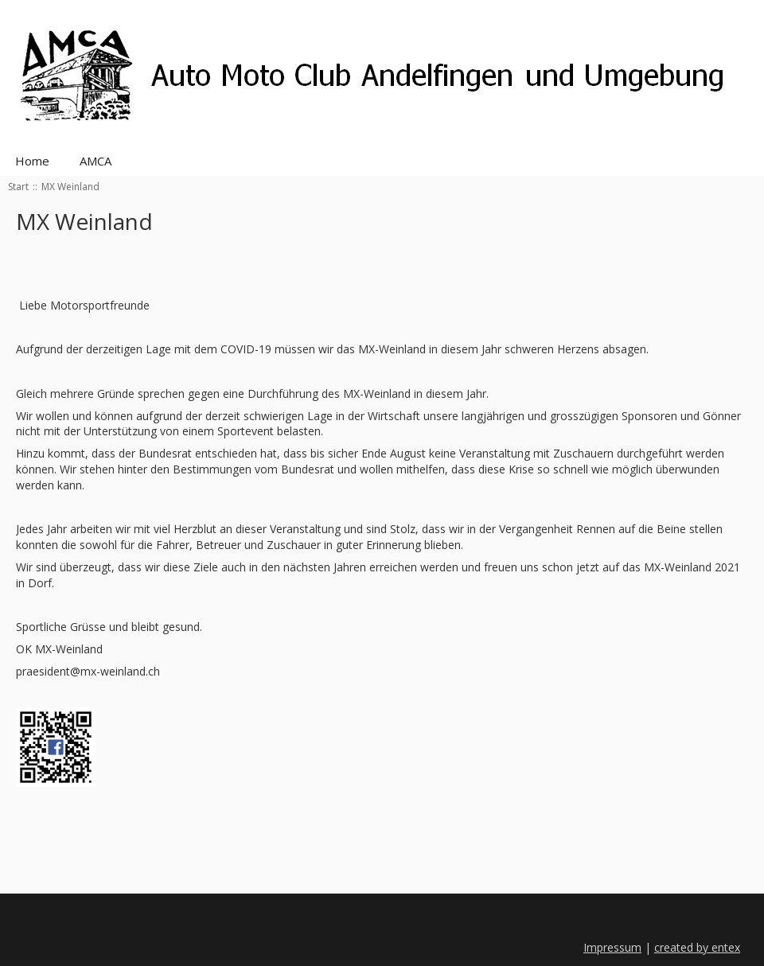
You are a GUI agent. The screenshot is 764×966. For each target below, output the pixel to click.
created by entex (697, 947)
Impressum (612, 947)
